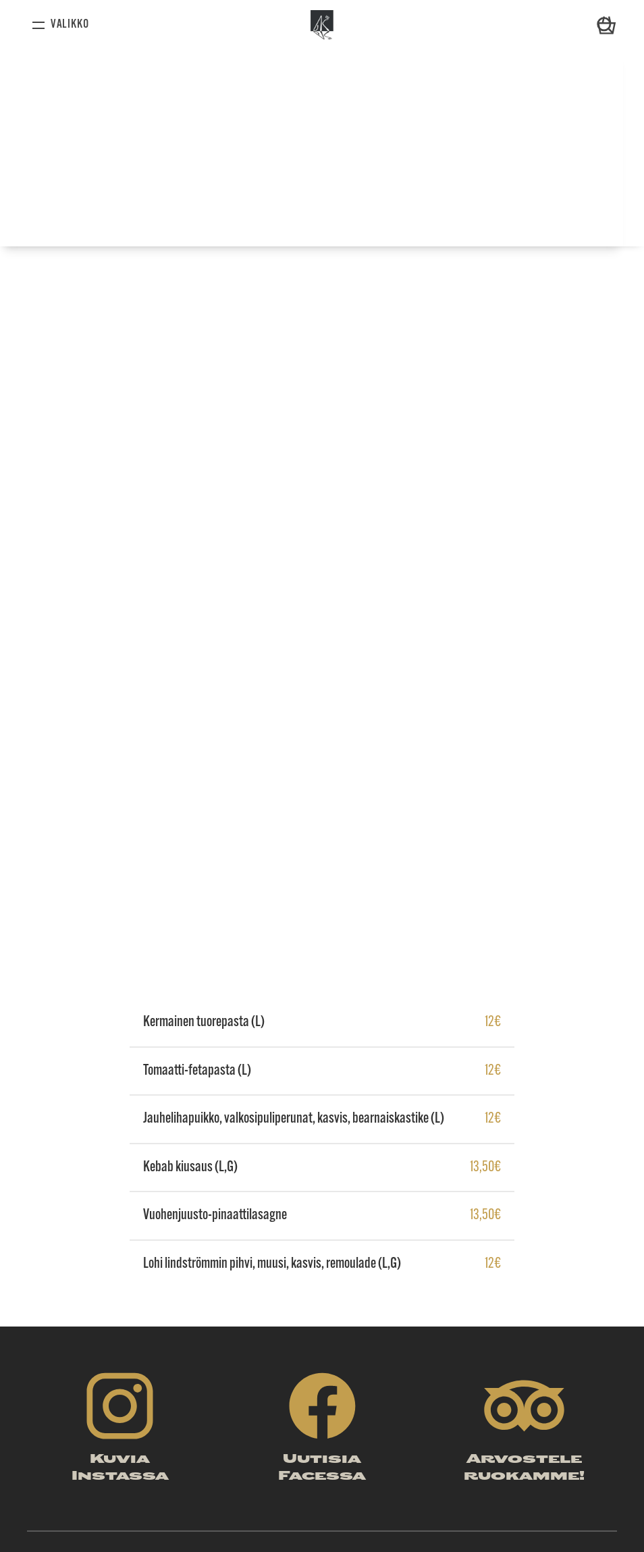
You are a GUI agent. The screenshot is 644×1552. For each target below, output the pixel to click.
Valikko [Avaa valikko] (70, 24)
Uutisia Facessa (322, 1468)
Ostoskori (606, 18)
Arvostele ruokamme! (524, 1468)
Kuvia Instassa (120, 1468)
